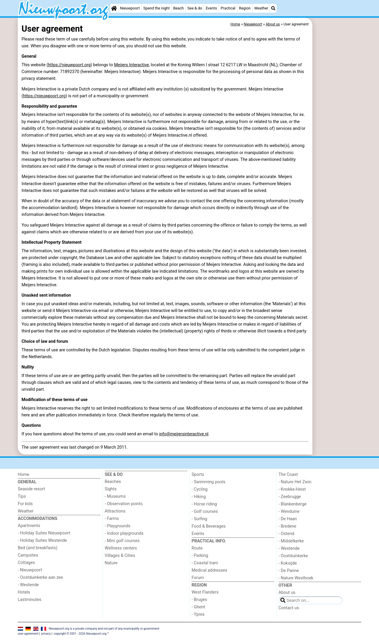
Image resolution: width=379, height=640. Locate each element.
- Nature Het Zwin (295, 481)
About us (287, 592)
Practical (228, 8)
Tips (22, 496)
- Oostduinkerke (293, 555)
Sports (198, 474)
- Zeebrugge (290, 496)
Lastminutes (29, 599)
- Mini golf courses (122, 540)
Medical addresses (209, 570)
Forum (198, 577)
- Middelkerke (291, 541)
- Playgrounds (118, 526)
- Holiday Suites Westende (42, 540)
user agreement (28, 633)
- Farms (112, 518)
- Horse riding (204, 504)
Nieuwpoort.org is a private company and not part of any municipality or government (104, 628)
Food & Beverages (209, 526)
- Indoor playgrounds (124, 533)
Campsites (28, 555)
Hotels (24, 592)
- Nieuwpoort (30, 570)
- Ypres (198, 614)
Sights (111, 489)
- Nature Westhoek (296, 578)
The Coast (288, 474)
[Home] (114, 8)
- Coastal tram (205, 562)
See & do (194, 8)
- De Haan (288, 518)
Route (197, 548)
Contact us (289, 607)
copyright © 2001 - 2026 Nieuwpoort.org (80, 633)
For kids (25, 503)
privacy (46, 633)
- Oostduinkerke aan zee (40, 577)
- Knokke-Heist (292, 489)
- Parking (200, 555)
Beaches (113, 481)
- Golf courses (205, 511)
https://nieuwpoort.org (69, 64)
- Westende (28, 584)
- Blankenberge (293, 504)
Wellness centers (121, 548)
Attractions (115, 511)
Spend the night (156, 8)
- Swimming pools (208, 481)
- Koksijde (288, 563)
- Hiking (199, 496)
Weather (261, 8)
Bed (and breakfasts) (37, 547)
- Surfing (199, 518)
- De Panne (289, 570)
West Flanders (205, 592)
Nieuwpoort (130, 8)
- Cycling (200, 489)
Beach (178, 8)
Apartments (29, 525)
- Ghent (198, 607)
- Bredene (287, 526)
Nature (111, 562)
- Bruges (199, 599)
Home (23, 474)
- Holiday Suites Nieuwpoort (44, 533)
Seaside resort (31, 489)
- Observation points (124, 503)
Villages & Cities (120, 555)
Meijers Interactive (131, 64)
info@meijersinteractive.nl (183, 434)
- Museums (115, 496)
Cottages (26, 562)
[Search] (273, 8)
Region (244, 8)
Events (211, 8)
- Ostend (286, 533)
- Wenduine (289, 511)
